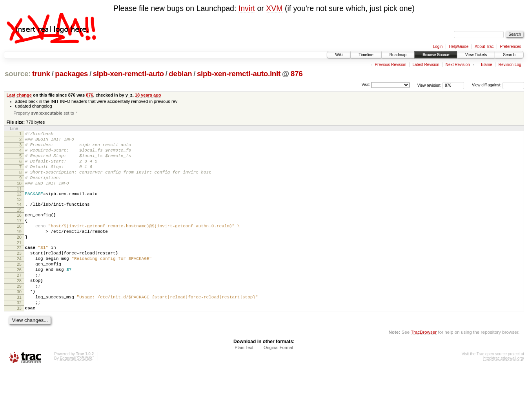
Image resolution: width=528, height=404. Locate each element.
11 (19, 201)
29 (19, 315)
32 (19, 335)
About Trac (484, 46)
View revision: (429, 85)
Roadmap (398, 55)
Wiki (338, 55)
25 (19, 288)
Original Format (278, 382)
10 (19, 194)
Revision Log (510, 64)
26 (19, 295)
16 (19, 230)
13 (19, 213)
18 (19, 243)
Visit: (365, 84)
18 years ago (148, 95)
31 (19, 328)
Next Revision (458, 64)
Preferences (510, 46)
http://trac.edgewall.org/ (503, 393)
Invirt (247, 8)
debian (180, 73)
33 (19, 342)
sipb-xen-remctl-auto (128, 73)
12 (19, 206)
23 (19, 275)
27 (19, 302)
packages (71, 73)
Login (437, 46)
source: (18, 73)
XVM (274, 8)
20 (19, 256)
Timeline (366, 55)
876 (297, 73)
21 (19, 263)
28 (19, 308)
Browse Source (435, 55)
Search (509, 55)
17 (19, 236)
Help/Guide (458, 46)
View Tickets (476, 55)
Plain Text (244, 382)
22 (19, 268)
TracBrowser (424, 366)
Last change (19, 95)
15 (19, 225)
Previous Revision (390, 64)
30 (19, 322)
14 (19, 218)
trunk (41, 73)
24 (19, 282)
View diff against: (498, 85)
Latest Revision (425, 64)
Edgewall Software (76, 393)
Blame (486, 64)
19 (19, 250)
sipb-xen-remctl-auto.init (238, 73)
